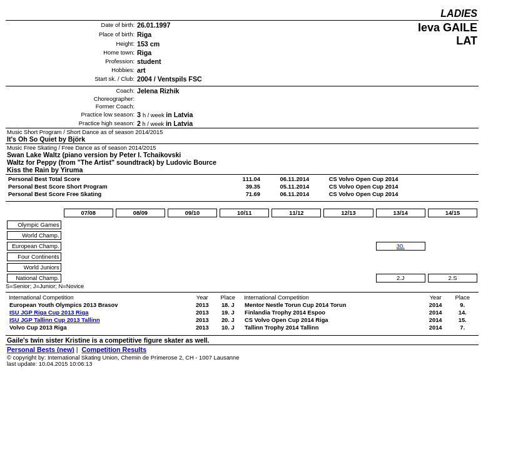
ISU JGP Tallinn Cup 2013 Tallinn (54, 320)
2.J (400, 278)
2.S (452, 278)
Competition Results (113, 349)
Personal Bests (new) (40, 349)
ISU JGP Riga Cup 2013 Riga (48, 312)
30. (401, 246)
